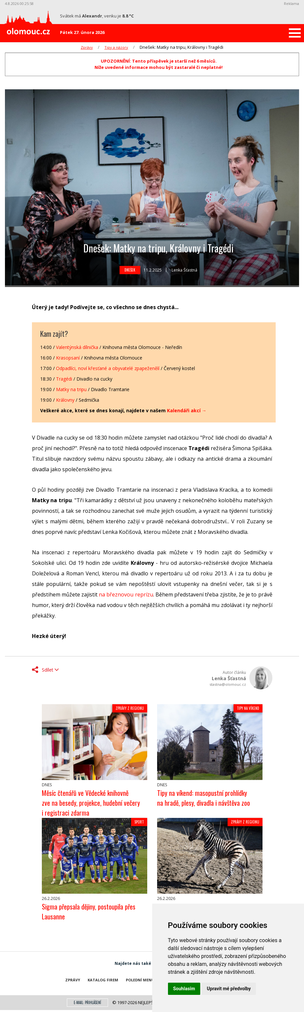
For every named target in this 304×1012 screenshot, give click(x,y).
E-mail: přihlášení (87, 1002)
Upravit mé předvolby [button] (229, 988)
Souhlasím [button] (184, 988)
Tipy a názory (116, 47)
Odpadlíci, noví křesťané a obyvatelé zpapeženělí (107, 368)
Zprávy (87, 47)
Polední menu (140, 979)
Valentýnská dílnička (77, 347)
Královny (65, 400)
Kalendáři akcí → (187, 410)
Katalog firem (103, 979)
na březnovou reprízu (126, 594)
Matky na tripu (71, 389)
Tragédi (64, 379)
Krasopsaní (68, 358)
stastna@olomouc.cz (227, 684)
